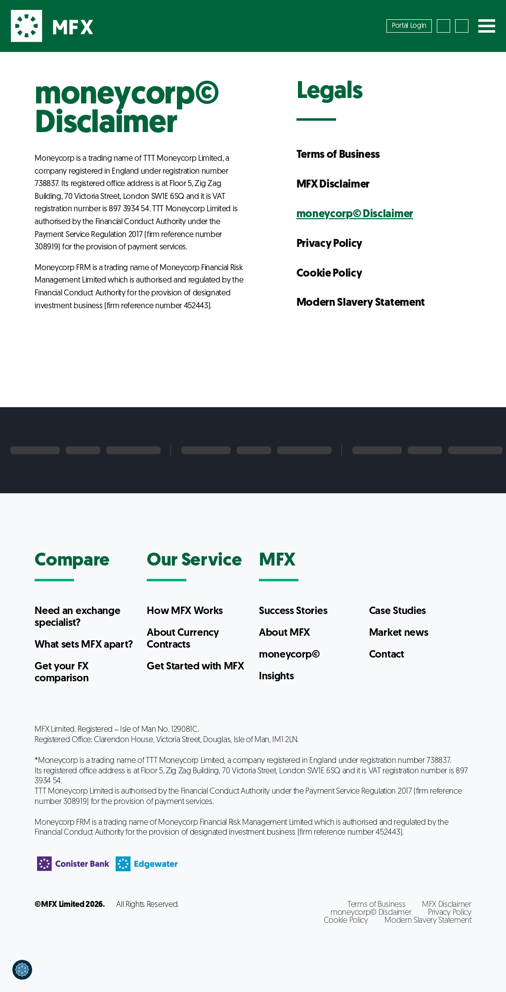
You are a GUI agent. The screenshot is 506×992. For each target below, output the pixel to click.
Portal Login (409, 26)
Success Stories (293, 611)
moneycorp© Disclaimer (354, 214)
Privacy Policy (329, 244)
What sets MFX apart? (84, 645)
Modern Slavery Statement (360, 303)
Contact (386, 655)
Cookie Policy (329, 274)
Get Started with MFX (195, 666)
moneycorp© (289, 655)
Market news (398, 633)
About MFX (284, 633)
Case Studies (397, 611)
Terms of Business (338, 155)
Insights (276, 676)
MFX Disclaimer (333, 184)
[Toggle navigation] (486, 26)
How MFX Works (185, 611)
